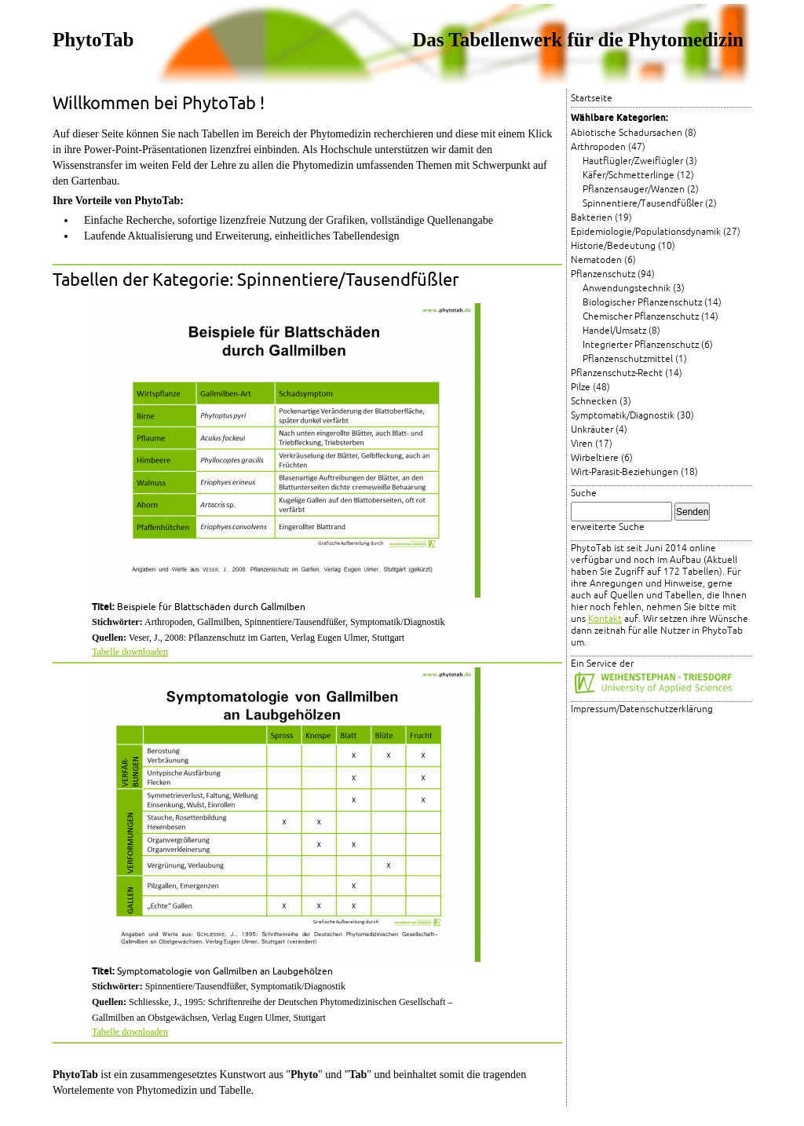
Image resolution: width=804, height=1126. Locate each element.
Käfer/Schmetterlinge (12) (638, 175)
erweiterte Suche (608, 527)
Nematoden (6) (603, 260)
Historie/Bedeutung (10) (623, 246)
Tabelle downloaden (130, 651)
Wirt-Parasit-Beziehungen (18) (634, 472)
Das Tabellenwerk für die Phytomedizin (578, 39)
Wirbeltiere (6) (602, 458)
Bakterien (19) (601, 218)
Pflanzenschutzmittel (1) (635, 359)
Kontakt (605, 619)
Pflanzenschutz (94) (613, 274)
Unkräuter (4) (599, 430)
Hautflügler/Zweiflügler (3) (640, 161)
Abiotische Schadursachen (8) (633, 133)
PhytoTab (93, 39)
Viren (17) (591, 444)
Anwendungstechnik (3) (634, 288)
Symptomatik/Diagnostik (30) (632, 416)
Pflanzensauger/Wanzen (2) (641, 190)
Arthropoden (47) (608, 147)
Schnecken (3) (601, 402)
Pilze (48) (590, 387)
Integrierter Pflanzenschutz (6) (648, 345)
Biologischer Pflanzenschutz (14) (652, 303)
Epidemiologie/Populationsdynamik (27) (655, 232)
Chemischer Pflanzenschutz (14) (650, 317)
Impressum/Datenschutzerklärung (642, 709)
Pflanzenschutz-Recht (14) (626, 373)
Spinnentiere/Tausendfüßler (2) (650, 204)
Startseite (591, 98)
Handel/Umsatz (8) (621, 331)
